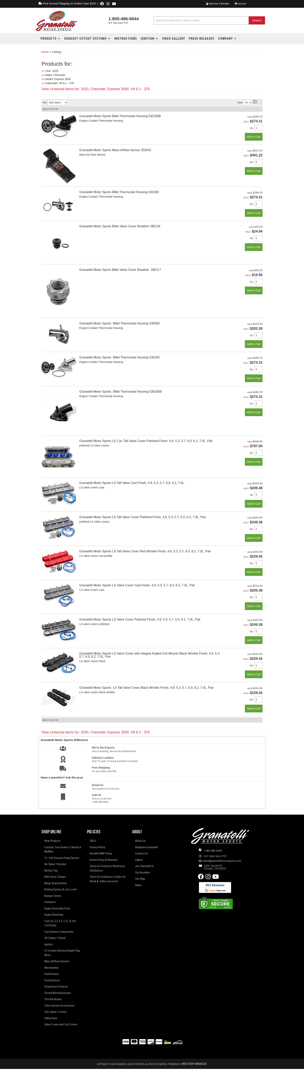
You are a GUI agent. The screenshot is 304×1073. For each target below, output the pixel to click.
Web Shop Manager (194, 1064)
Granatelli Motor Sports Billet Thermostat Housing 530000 (119, 323)
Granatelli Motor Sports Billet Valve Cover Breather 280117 (120, 269)
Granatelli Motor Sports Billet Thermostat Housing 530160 (119, 357)
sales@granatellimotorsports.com (222, 860)
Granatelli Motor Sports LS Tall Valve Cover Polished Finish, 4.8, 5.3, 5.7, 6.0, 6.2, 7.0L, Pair (142, 517)
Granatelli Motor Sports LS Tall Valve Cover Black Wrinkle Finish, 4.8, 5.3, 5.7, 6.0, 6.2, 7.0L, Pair (146, 687)
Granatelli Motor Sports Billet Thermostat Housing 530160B (120, 391)
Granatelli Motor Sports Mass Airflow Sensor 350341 (115, 150)
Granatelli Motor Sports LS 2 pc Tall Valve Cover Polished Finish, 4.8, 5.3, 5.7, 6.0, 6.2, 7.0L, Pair (146, 441)
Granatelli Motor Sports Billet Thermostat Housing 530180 (119, 192)
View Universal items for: (95, 732)
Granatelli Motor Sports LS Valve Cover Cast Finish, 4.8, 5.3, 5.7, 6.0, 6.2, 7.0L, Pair (137, 585)
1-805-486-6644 (213, 850)
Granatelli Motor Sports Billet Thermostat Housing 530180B (120, 116)
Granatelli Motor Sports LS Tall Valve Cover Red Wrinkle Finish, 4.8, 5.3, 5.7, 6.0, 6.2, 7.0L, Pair (145, 551)
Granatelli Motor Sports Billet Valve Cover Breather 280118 (119, 226)
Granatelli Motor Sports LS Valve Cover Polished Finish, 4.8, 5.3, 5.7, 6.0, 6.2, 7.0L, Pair (139, 619)
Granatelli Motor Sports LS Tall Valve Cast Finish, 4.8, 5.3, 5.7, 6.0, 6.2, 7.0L (131, 483)
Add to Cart (254, 136)
